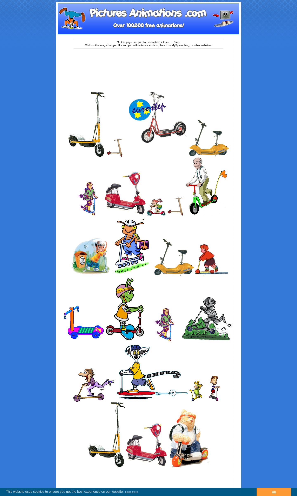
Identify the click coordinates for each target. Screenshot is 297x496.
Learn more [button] (131, 491)
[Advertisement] (148, 62)
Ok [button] (274, 492)
